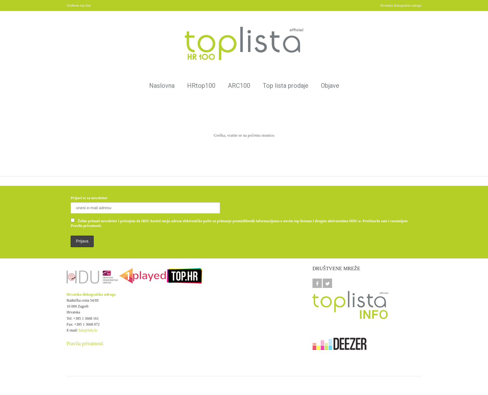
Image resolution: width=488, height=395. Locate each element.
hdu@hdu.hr (88, 330)
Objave (330, 85)
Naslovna (162, 85)
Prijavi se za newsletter (89, 198)
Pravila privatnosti (85, 343)
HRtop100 (201, 85)
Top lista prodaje (285, 85)
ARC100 (239, 85)
